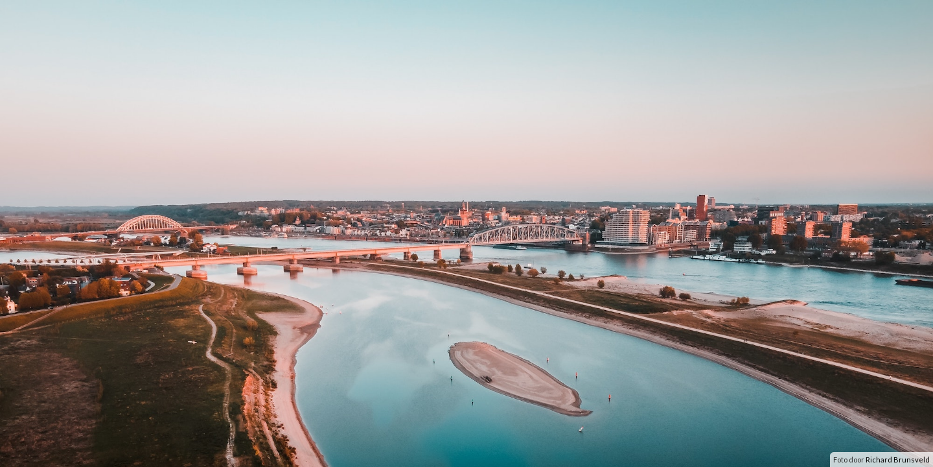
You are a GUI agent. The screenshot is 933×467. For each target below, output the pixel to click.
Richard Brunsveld (898, 459)
